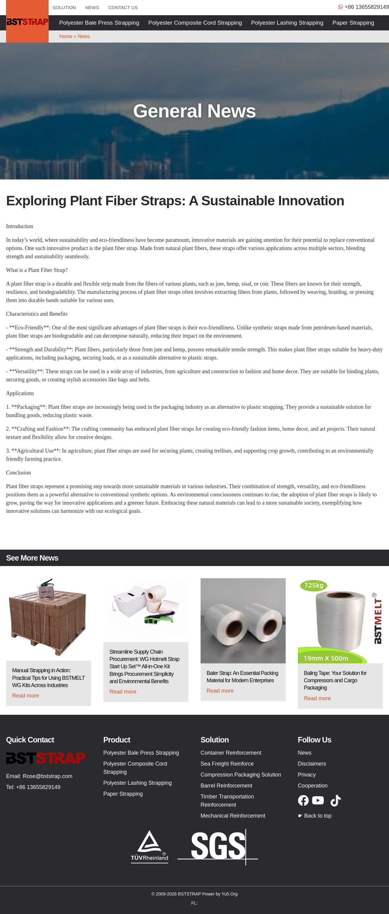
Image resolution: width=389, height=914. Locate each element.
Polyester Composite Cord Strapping (195, 22)
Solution (64, 7)
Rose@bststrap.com (47, 776)
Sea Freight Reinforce (227, 764)
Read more (25, 696)
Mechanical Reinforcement (233, 816)
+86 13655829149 (38, 787)
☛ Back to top (315, 816)
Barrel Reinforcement (226, 786)
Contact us (123, 7)
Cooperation (313, 786)
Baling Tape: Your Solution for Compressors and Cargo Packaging (335, 680)
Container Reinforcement (231, 753)
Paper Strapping (353, 22)
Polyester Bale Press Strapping (99, 22)
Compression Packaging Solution (241, 775)
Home (65, 36)
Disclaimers (312, 764)
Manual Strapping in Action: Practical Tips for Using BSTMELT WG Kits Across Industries (48, 677)
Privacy (307, 775)
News (92, 7)
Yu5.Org (230, 893)
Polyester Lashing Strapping (287, 22)
